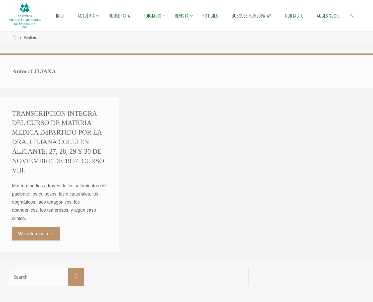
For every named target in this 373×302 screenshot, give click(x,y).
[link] (352, 15)
